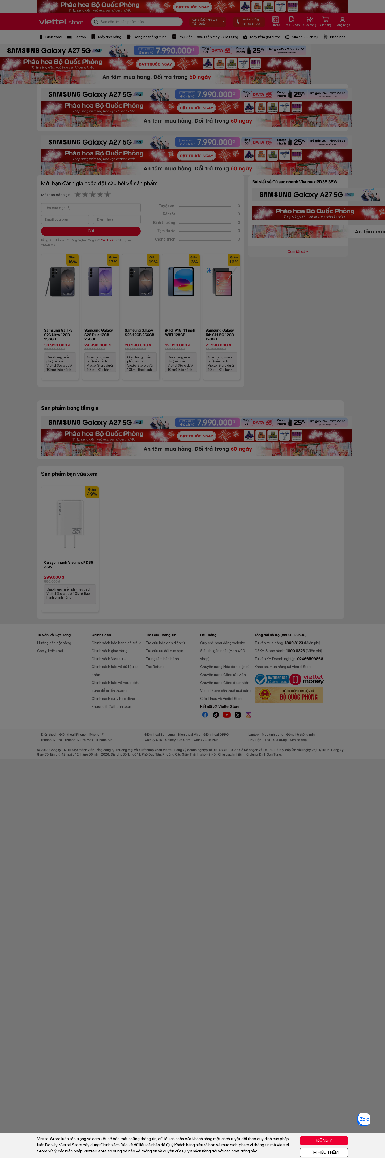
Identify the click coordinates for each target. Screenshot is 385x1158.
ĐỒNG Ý (324, 1140)
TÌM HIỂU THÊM (324, 1152)
